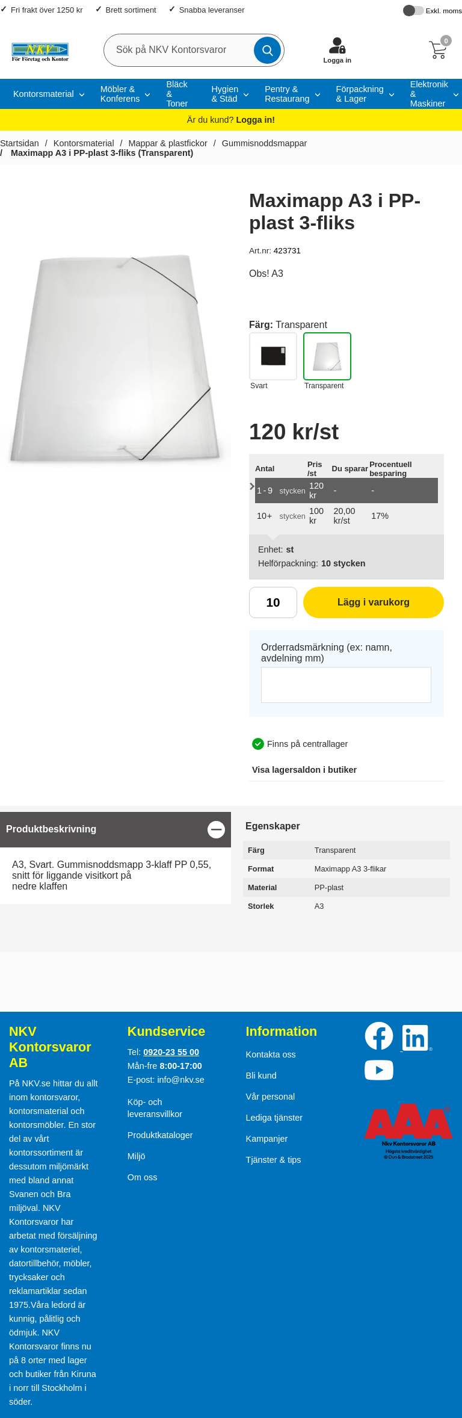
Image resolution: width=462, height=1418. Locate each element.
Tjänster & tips (273, 1160)
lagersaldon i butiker (304, 770)
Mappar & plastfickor (168, 143)
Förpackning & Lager (360, 94)
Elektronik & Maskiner (429, 93)
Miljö (137, 1156)
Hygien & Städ (224, 94)
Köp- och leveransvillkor (155, 1108)
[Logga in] (337, 50)
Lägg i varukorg (356, 606)
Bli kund (261, 1075)
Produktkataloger (160, 1135)
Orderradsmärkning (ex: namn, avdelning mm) (326, 652)
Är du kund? (231, 120)
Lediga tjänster (274, 1117)
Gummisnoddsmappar (264, 143)
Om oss (143, 1177)
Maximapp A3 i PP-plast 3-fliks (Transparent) (100, 153)
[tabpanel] (115, 858)
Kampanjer (267, 1139)
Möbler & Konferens (120, 94)
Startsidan (19, 143)
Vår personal (270, 1096)
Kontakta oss (271, 1054)
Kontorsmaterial (43, 94)
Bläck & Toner (177, 93)
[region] (115, 829)
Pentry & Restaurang (287, 94)
